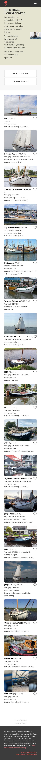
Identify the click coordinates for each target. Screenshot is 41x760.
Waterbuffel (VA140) (13, 301)
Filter (15, 73)
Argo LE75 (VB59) (11, 227)
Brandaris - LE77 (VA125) (14, 336)
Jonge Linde (9, 585)
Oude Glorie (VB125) (13, 623)
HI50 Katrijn (9, 694)
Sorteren (16, 81)
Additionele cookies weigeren (26, 754)
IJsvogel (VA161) (11, 154)
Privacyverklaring (20, 720)
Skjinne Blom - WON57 (14, 478)
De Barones (9, 263)
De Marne (8, 658)
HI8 (5, 118)
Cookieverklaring (20, 723)
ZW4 (6, 443)
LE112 (6, 407)
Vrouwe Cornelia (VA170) (15, 189)
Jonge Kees (9, 514)
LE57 (6, 372)
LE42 (6, 549)
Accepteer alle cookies (29, 752)
